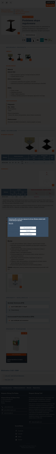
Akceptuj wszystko (28, 227)
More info (11, 223)
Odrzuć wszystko (28, 234)
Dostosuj (28, 231)
